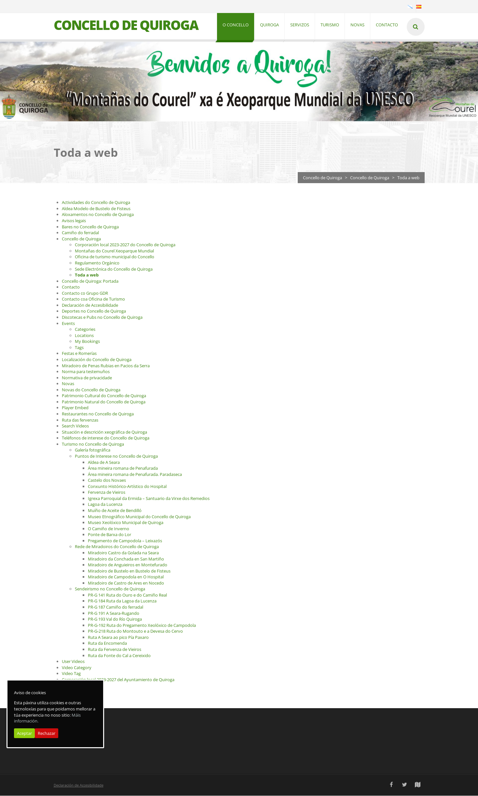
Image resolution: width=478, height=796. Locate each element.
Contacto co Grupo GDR (85, 293)
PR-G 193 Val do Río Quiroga (115, 620)
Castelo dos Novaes (107, 481)
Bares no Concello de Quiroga (90, 227)
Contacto (71, 287)
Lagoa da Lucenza (105, 505)
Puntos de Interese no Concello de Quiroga (116, 456)
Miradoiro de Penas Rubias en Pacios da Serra (106, 366)
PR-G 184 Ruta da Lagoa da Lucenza (122, 601)
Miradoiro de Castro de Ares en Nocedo (126, 583)
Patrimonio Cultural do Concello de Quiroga (104, 396)
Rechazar (46, 733)
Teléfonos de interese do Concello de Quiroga (105, 438)
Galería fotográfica (92, 450)
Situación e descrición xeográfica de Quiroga (104, 432)
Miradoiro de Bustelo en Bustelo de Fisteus (129, 571)
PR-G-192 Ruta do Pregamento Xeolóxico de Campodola (142, 625)
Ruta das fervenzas (80, 420)
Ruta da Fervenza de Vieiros (114, 650)
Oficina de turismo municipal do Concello (114, 257)
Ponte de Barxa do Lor (109, 535)
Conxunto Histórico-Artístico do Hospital (127, 487)
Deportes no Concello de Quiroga (94, 312)
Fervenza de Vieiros (106, 493)
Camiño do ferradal (80, 233)
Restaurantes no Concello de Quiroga (98, 414)
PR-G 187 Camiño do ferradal (115, 608)
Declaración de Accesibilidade (90, 305)
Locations (84, 336)
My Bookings (87, 342)
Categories (85, 330)
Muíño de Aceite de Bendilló (115, 511)
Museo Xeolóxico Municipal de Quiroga (125, 523)
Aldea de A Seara (104, 462)
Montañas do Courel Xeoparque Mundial (114, 251)
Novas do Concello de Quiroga (91, 390)
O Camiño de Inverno (108, 529)
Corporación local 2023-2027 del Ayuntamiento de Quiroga (118, 680)
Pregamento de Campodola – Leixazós (125, 541)
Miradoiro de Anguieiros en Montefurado (127, 565)
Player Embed (75, 408)
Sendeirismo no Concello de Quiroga (110, 589)
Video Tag (71, 674)
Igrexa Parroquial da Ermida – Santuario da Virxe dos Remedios (149, 499)
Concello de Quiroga (322, 178)
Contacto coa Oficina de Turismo (93, 300)
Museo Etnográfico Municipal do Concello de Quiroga (139, 517)
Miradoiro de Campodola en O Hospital (126, 577)
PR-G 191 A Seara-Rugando (113, 613)
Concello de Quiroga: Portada (90, 281)
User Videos (73, 662)
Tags (79, 348)
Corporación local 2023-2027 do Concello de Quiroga (125, 245)
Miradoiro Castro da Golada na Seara (123, 553)
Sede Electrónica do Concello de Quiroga (114, 269)
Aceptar (24, 733)
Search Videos (75, 426)
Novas (68, 384)
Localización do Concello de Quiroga (96, 360)
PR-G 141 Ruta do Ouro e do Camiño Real (127, 595)
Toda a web (87, 275)
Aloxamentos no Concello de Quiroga (98, 215)
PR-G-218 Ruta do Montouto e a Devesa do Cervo (135, 632)
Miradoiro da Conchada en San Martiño (126, 559)
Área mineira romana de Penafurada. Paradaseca (135, 475)
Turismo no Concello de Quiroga (93, 444)
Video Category (76, 668)
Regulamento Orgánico (97, 263)
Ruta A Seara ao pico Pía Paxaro (118, 638)
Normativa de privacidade (87, 378)
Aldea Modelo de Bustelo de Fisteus (96, 209)
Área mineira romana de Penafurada (123, 469)
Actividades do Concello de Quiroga (96, 203)
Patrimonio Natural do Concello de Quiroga (103, 402)
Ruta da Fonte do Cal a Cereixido (119, 656)
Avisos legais (74, 221)
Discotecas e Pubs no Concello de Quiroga (102, 318)
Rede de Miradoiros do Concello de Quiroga (117, 547)
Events (68, 324)
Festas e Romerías (79, 354)
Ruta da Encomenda (107, 644)
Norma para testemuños (86, 372)
